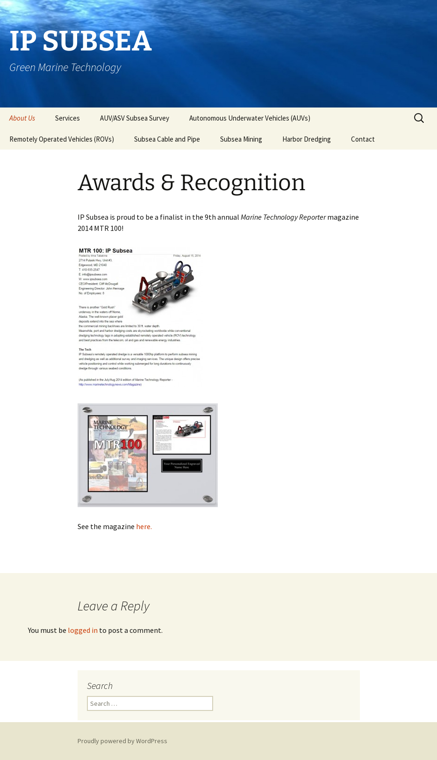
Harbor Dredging (306, 139)
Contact (363, 139)
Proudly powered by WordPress (122, 741)
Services (67, 118)
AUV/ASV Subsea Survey (134, 118)
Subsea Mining (241, 139)
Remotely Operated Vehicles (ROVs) (61, 139)
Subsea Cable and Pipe (167, 139)
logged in (83, 630)
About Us (22, 118)
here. (144, 526)
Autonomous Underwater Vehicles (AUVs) (249, 118)
